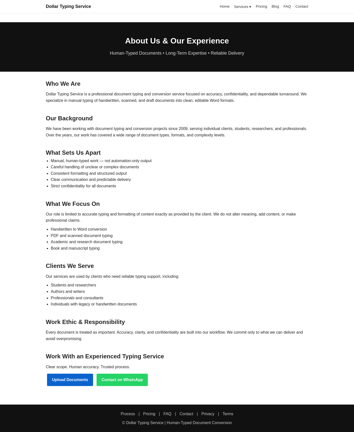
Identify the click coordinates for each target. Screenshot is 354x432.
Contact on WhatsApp (122, 380)
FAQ (287, 6)
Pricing (261, 6)
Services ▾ (243, 6)
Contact (301, 6)
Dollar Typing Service (68, 6)
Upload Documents (70, 380)
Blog (275, 6)
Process (128, 414)
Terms (228, 414)
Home (225, 6)
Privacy (207, 414)
